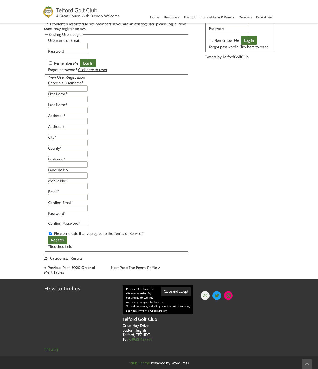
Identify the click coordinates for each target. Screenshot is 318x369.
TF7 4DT (51, 350)
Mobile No (57, 181)
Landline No (58, 170)
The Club (190, 17)
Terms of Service (128, 233)
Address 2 (56, 126)
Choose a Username (65, 83)
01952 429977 (140, 339)
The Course (171, 17)
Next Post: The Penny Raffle (134, 267)
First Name (57, 94)
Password (56, 51)
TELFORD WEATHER (239, 83)
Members (245, 17)
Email (53, 191)
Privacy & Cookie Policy (152, 310)
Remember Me (66, 63)
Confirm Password (64, 223)
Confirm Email (60, 202)
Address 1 (56, 115)
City (52, 137)
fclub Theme (140, 363)
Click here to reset (92, 69)
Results (76, 258)
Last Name (57, 104)
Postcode (56, 159)
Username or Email (64, 40)
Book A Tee (264, 17)
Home (154, 17)
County (55, 148)
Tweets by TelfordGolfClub (227, 57)
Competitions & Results (217, 17)
